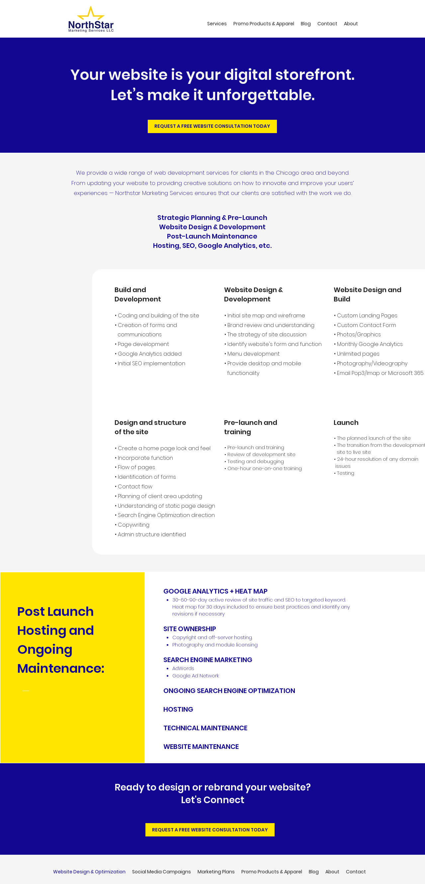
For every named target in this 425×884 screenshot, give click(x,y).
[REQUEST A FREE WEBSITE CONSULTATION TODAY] (212, 126)
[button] (217, 24)
